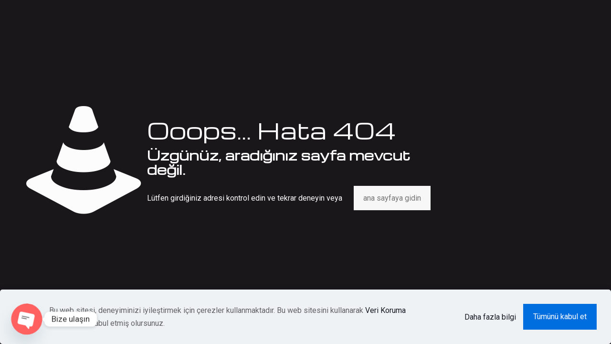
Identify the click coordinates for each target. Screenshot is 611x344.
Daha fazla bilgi (490, 317)
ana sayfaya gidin (392, 198)
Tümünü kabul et (560, 316)
